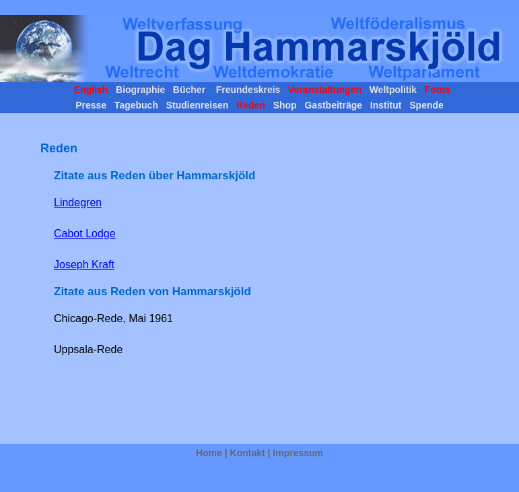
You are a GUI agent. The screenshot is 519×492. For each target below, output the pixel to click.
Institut (386, 105)
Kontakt (247, 453)
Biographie (139, 89)
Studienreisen (197, 105)
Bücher (189, 89)
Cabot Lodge (85, 233)
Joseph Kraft (84, 264)
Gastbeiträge (333, 105)
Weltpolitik (391, 89)
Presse (92, 105)
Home (209, 453)
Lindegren (78, 202)
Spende (425, 105)
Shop (285, 105)
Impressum (298, 453)
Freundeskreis (247, 89)
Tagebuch (136, 105)
